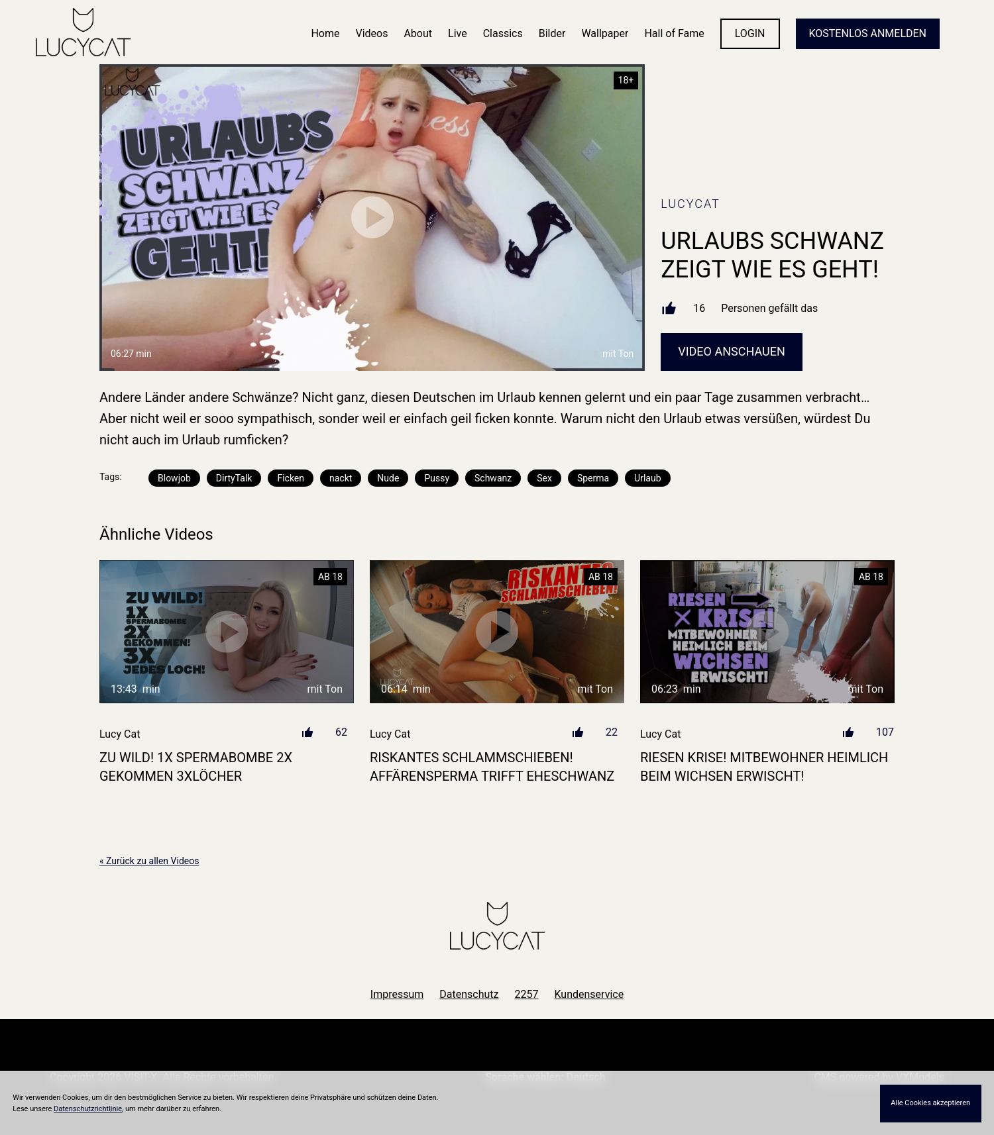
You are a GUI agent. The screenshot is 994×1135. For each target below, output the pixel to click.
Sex (544, 478)
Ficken (290, 478)
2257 (527, 994)
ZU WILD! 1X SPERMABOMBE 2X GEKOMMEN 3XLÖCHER (195, 767)
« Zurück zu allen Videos (149, 861)
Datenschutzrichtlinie (88, 1109)
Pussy (436, 478)
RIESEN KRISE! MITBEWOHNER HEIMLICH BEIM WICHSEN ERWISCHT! (764, 767)
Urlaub (647, 478)
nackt (340, 478)
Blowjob (174, 478)
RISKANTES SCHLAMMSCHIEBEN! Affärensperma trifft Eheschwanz (492, 767)
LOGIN (750, 33)
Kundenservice (589, 994)
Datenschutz (468, 994)
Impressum (397, 994)
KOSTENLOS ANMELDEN (867, 33)
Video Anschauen (731, 351)
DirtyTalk (234, 478)
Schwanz (493, 478)
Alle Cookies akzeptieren (930, 1103)
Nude (388, 478)
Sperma (593, 478)
